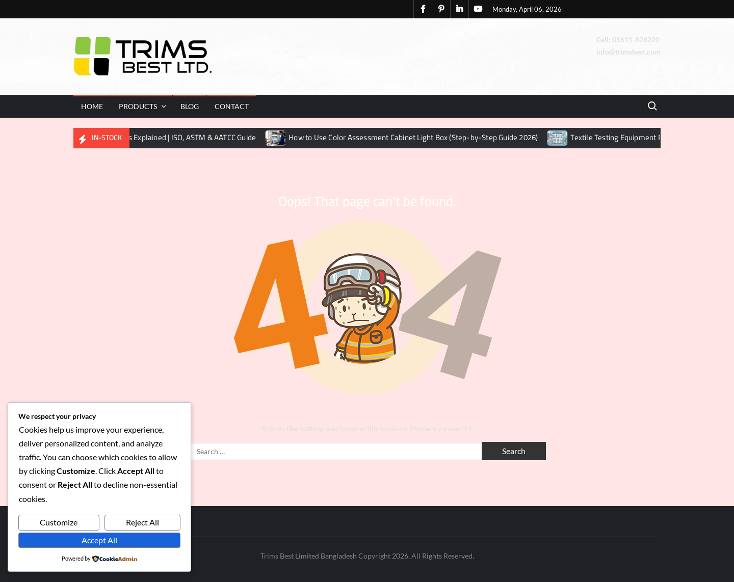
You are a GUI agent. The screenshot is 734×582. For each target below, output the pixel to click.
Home (92, 106)
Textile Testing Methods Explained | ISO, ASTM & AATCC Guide (163, 137)
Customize (58, 522)
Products (138, 106)
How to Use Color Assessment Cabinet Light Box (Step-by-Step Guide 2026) (421, 137)
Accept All (99, 540)
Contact (232, 106)
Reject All (142, 522)
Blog (189, 106)
